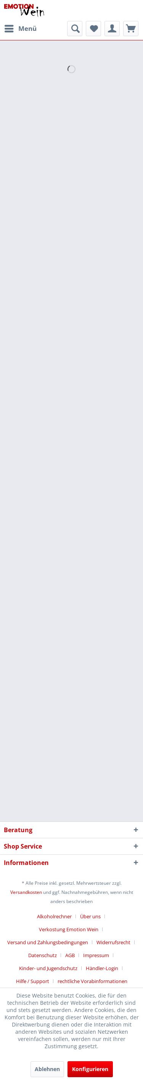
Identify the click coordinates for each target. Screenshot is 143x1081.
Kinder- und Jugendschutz (48, 968)
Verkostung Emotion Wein (68, 929)
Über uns (90, 916)
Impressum (96, 955)
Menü (21, 27)
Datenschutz (42, 955)
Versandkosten (26, 892)
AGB (70, 955)
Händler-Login (102, 968)
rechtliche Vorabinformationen (92, 981)
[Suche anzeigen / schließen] (74, 28)
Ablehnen (47, 1069)
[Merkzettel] (93, 28)
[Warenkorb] (130, 28)
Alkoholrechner (54, 916)
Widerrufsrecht (113, 942)
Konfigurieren (90, 1069)
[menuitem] (20, 28)
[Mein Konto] (112, 28)
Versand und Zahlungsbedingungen (47, 942)
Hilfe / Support (32, 981)
